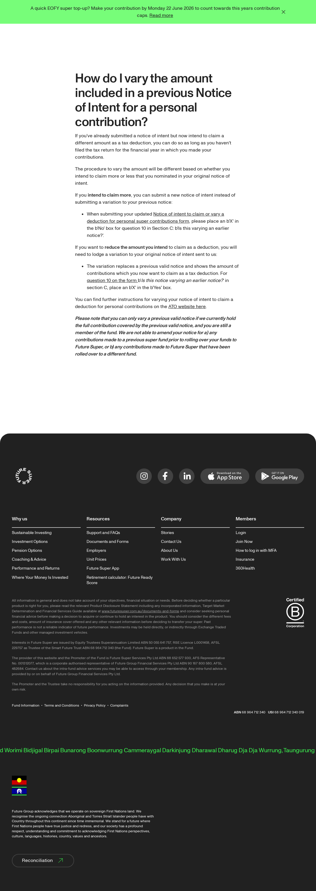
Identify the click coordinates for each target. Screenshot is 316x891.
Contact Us (171, 541)
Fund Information (25, 705)
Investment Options (30, 541)
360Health (245, 568)
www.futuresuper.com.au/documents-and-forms (140, 611)
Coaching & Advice (29, 559)
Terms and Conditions (61, 705)
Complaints (119, 705)
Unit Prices (96, 559)
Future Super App (103, 568)
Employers (96, 550)
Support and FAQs (103, 532)
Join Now (244, 541)
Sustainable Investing (32, 532)
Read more (161, 15)
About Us (169, 550)
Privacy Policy (95, 705)
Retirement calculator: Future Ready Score (120, 580)
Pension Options (27, 550)
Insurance (245, 559)
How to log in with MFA (256, 550)
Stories (167, 532)
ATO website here (187, 306)
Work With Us (173, 559)
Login (241, 532)
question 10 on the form (112, 280)
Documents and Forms (108, 541)
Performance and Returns (36, 568)
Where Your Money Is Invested (40, 577)
